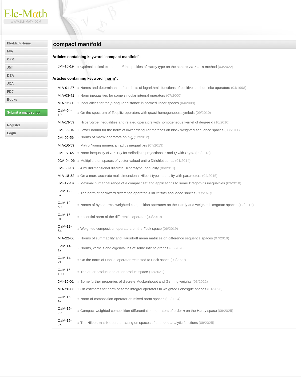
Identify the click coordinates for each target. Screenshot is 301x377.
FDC (10, 91)
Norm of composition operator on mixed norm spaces (122, 299)
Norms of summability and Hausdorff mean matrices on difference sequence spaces (146, 238)
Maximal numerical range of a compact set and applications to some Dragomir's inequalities (152, 183)
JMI (9, 67)
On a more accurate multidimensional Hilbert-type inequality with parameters (140, 176)
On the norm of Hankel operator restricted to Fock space (125, 260)
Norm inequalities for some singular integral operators (122, 95)
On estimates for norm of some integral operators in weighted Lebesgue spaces (143, 289)
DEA (10, 75)
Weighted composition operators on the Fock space (121, 228)
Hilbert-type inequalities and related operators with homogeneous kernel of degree (146, 122)
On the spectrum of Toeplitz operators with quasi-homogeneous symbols (137, 113)
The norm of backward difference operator (137, 193)
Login (11, 133)
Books (12, 99)
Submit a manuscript (23, 112)
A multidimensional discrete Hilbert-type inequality (119, 168)
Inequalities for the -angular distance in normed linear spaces (129, 103)
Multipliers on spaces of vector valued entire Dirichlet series (127, 161)
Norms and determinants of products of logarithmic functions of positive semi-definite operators (155, 88)
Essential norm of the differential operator (113, 217)
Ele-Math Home (19, 43)
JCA (10, 83)
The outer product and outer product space (114, 272)
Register (13, 125)
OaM (10, 59)
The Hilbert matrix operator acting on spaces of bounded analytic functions (139, 323)
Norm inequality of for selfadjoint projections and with (137, 153)
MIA (10, 51)
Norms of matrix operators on (106, 137)
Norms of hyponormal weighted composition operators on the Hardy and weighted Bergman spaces (159, 205)
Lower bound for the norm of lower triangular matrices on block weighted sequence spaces (152, 130)
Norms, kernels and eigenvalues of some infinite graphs (124, 248)
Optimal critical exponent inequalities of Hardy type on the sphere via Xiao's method (148, 67)
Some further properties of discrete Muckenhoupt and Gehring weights (136, 281)
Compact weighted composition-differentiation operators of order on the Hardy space (148, 311)
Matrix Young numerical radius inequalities (113, 145)
